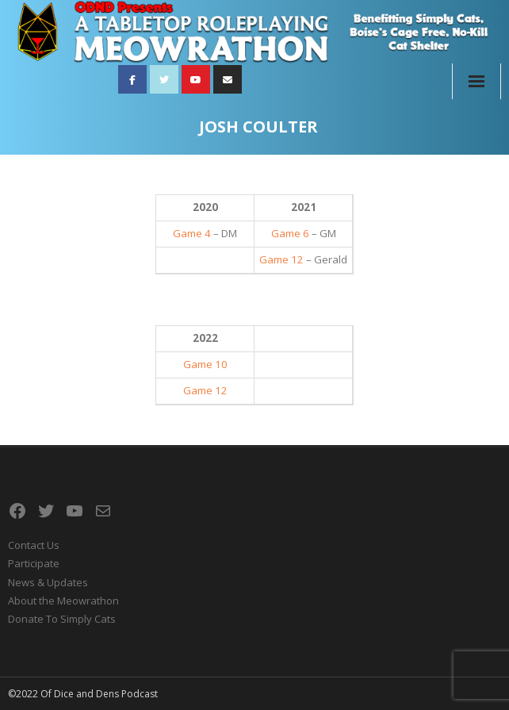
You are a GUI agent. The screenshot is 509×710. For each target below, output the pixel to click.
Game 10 (205, 364)
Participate (33, 563)
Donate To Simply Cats (62, 619)
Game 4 (192, 233)
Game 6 (290, 233)
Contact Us (33, 545)
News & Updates (48, 582)
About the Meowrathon (63, 600)
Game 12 (281, 259)
